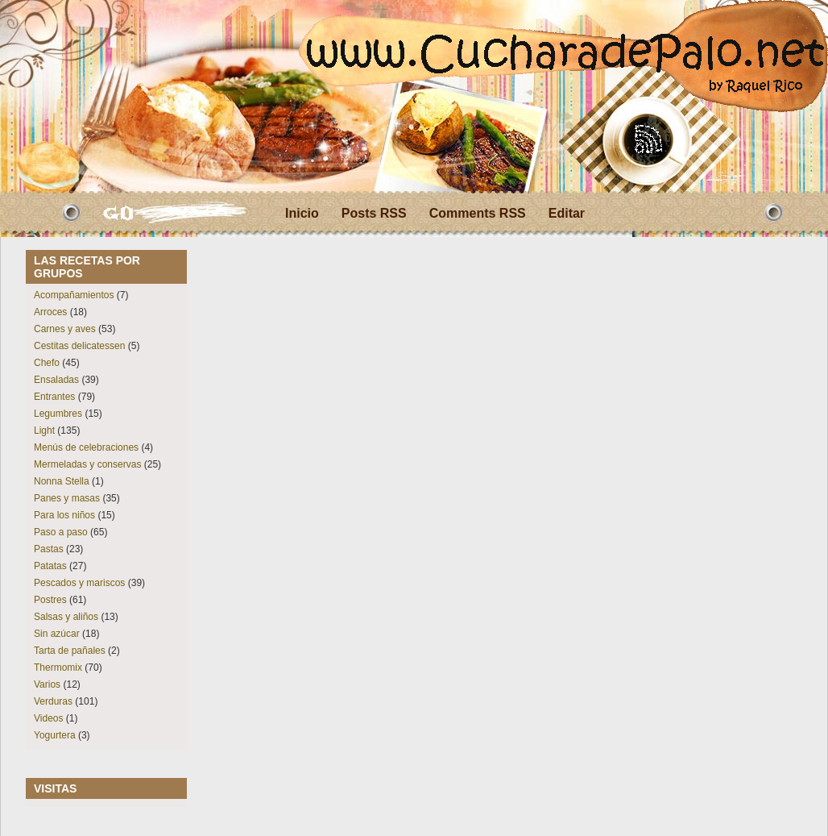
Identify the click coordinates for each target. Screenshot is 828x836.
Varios (47, 684)
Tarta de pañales (70, 650)
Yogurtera (55, 735)
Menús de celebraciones (86, 447)
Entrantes (54, 396)
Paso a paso (61, 532)
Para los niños (64, 515)
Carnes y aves (65, 329)
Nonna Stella (61, 481)
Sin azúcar (57, 633)
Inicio (302, 213)
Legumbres (58, 413)
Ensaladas (56, 379)
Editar (567, 213)
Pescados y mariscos (79, 583)
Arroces (50, 312)
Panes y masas (67, 498)
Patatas (50, 566)
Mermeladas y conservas (87, 464)
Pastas (49, 549)
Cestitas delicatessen (79, 345)
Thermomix (58, 667)
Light (44, 430)
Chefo (47, 362)
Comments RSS (477, 213)
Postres (50, 599)
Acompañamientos (74, 295)
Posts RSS (374, 213)
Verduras (53, 701)
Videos (48, 718)
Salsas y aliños (66, 616)
